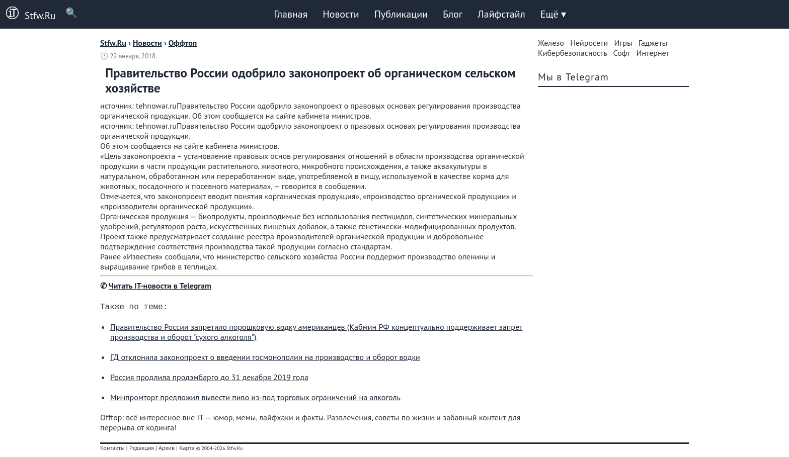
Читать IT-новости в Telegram (160, 286)
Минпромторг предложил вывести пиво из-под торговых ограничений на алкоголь (255, 399)
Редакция (141, 449)
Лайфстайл (501, 14)
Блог (452, 14)
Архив (167, 449)
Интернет (653, 53)
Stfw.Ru (27, 14)
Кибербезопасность (572, 53)
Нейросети (589, 43)
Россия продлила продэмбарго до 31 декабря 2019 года (209, 379)
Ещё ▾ (553, 14)
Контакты (112, 449)
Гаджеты (653, 43)
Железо (551, 43)
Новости (341, 14)
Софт (621, 53)
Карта (186, 449)
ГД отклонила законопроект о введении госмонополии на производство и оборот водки (265, 359)
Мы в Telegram (573, 76)
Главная (290, 14)
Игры (623, 43)
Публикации (401, 14)
